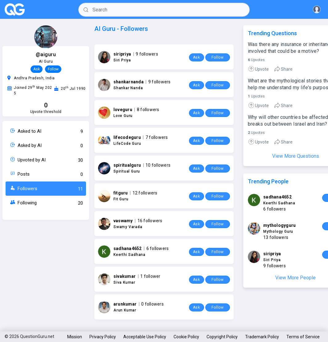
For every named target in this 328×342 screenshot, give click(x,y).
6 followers (157, 248)
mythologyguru (279, 225)
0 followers (152, 304)
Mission (74, 336)
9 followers (147, 54)
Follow (53, 69)
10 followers (158, 165)
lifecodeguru (127, 137)
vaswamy (123, 220)
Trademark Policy (262, 336)
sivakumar (124, 276)
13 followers (275, 237)
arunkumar (125, 304)
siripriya (122, 54)
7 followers (157, 137)
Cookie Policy (186, 336)
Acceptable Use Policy (144, 336)
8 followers (148, 109)
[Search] (164, 10)
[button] (317, 9)
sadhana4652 (127, 248)
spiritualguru (127, 165)
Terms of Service (303, 336)
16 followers (149, 220)
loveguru (122, 109)
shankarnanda (128, 81)
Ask (36, 69)
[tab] (261, 69)
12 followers (145, 192)
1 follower (150, 276)
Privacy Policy (102, 336)
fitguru (120, 192)
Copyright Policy (222, 336)
